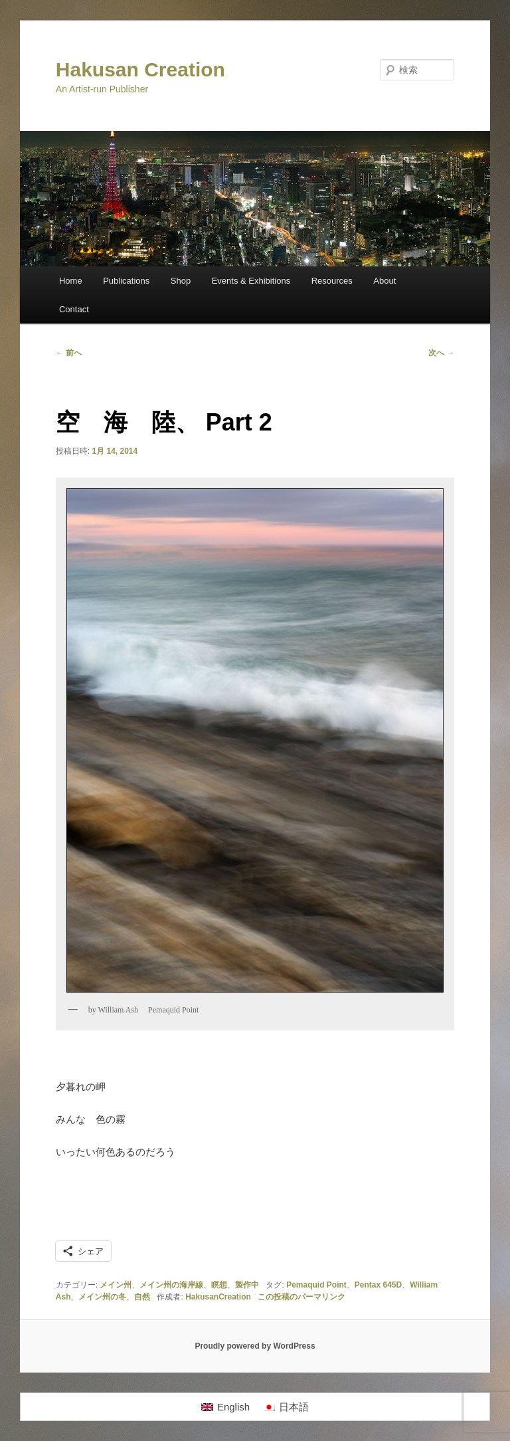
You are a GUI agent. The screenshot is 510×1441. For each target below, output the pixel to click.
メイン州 (115, 1285)
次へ (441, 352)
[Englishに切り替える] (225, 1407)
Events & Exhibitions (251, 281)
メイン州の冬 (102, 1296)
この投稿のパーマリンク (301, 1296)
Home (70, 281)
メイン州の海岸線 (171, 1285)
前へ (69, 352)
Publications (126, 281)
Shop (181, 281)
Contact (74, 309)
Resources (332, 281)
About (384, 281)
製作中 (247, 1285)
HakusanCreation (218, 1296)
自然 (142, 1296)
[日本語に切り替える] (285, 1407)
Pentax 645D (378, 1285)
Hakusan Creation (140, 69)
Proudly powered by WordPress (255, 1346)
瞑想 (219, 1285)
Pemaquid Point (316, 1285)
